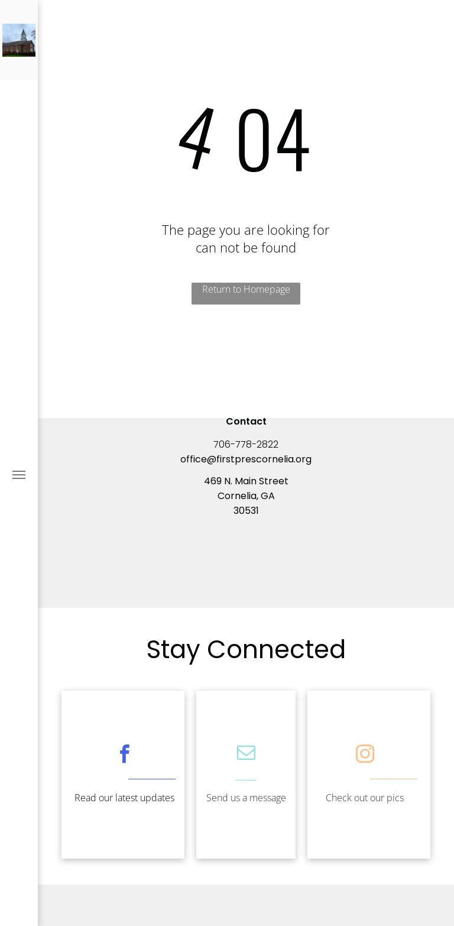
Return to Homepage (246, 289)
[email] (246, 754)
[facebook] (124, 756)
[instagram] (364, 756)
